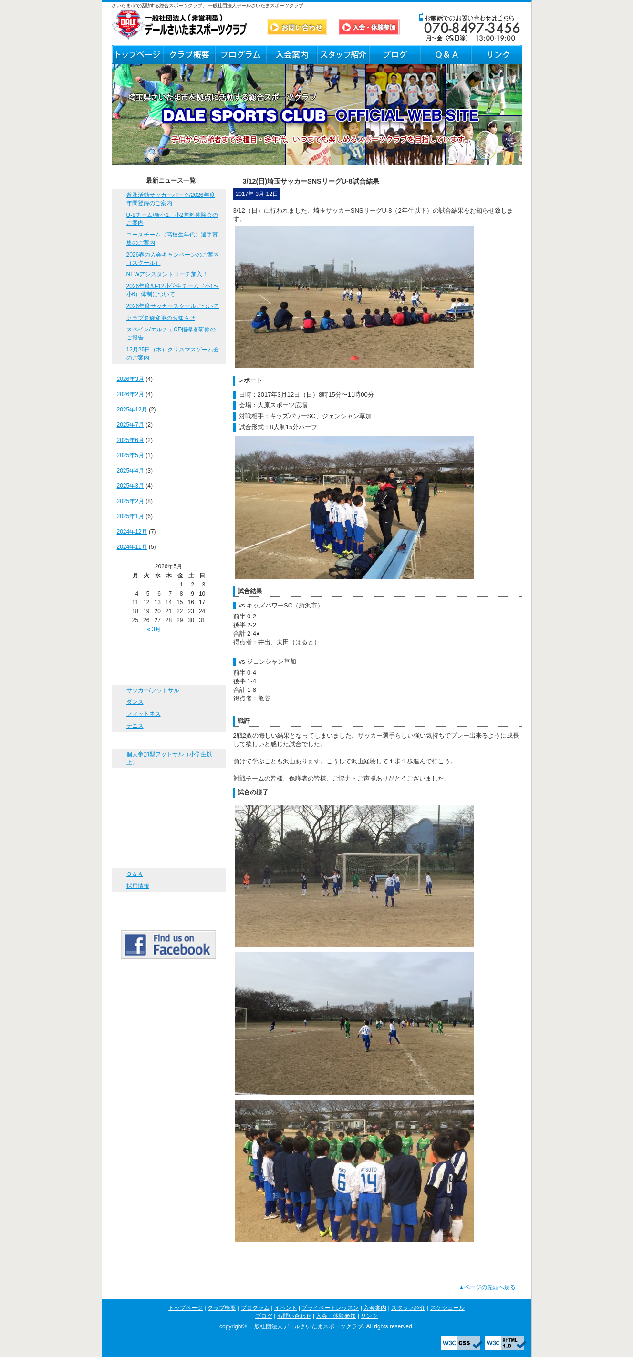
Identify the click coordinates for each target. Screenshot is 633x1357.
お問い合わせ (169, 860)
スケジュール (169, 826)
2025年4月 (130, 470)
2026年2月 (130, 394)
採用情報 (137, 886)
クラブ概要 (189, 54)
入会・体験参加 (169, 900)
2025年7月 (130, 424)
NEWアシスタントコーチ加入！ (167, 274)
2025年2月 (130, 501)
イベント (169, 740)
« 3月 (154, 629)
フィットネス (143, 713)
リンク (496, 54)
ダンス (135, 702)
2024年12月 (132, 531)
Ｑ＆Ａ (445, 54)
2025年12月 (132, 409)
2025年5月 (130, 455)
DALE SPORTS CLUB (180, 24)
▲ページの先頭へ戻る (487, 1287)
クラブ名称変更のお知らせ (160, 318)
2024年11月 (132, 547)
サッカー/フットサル (152, 690)
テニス (135, 725)
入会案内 (291, 54)
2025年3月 (130, 486)
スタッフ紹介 (343, 54)
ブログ (394, 54)
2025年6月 (130, 440)
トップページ (137, 54)
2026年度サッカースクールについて (172, 306)
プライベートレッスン (169, 776)
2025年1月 (130, 516)
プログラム (240, 54)
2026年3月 (130, 379)
